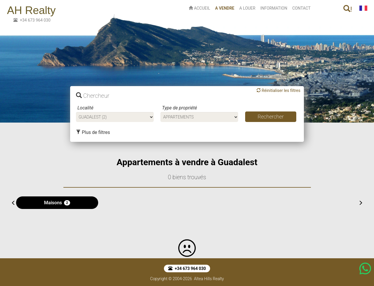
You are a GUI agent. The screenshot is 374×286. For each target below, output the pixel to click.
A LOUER (247, 8)
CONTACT (301, 8)
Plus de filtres (93, 132)
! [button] (347, 9)
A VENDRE (226, 8)
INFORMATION (273, 8)
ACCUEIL (199, 8)
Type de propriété (179, 108)
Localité (85, 108)
